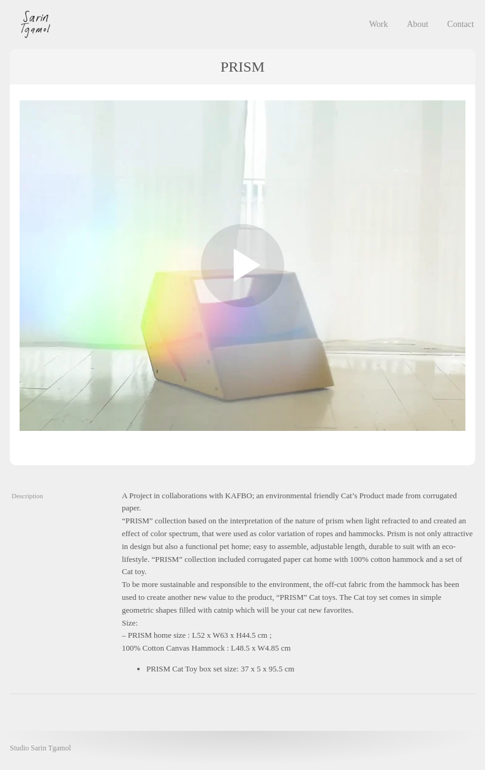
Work (378, 24)
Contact (460, 24)
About (417, 24)
